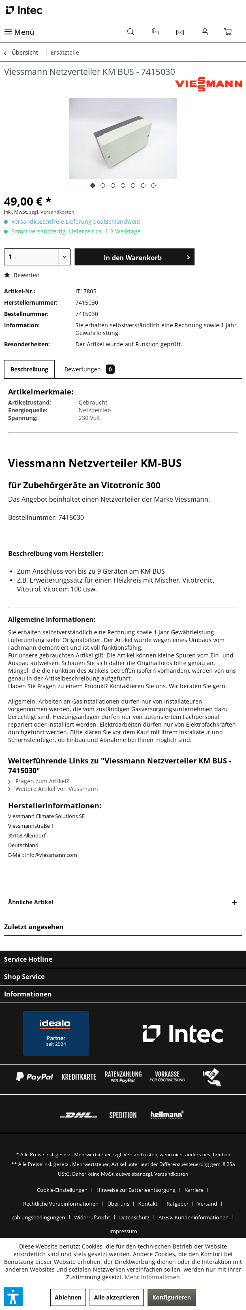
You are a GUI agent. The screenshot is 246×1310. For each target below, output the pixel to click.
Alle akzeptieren (116, 1297)
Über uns (118, 1203)
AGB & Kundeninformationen (193, 1217)
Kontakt (148, 1203)
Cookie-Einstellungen (62, 1189)
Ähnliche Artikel (30, 902)
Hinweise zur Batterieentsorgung (135, 1189)
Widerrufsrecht (92, 1217)
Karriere (193, 1189)
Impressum (123, 1231)
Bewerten (22, 275)
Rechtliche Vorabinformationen (60, 1203)
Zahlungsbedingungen (38, 1217)
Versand (207, 1203)
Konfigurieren (171, 1297)
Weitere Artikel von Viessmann (53, 789)
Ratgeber (177, 1203)
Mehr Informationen (152, 1277)
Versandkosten (140, 1154)
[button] (13, 1296)
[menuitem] (61, 32)
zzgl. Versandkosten (51, 211)
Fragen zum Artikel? (38, 781)
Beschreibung (29, 369)
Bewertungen (89, 369)
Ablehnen (68, 1297)
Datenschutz (134, 1217)
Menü (19, 32)
